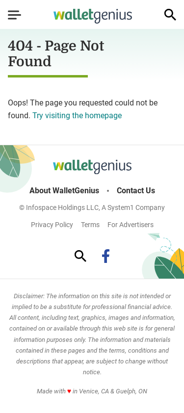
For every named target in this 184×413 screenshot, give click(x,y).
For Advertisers (130, 225)
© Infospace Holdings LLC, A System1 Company (92, 207)
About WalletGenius (64, 190)
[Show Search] (170, 15)
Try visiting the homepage (77, 115)
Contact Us (136, 190)
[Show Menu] (14, 15)
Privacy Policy (52, 225)
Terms (90, 225)
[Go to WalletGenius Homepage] (92, 16)
